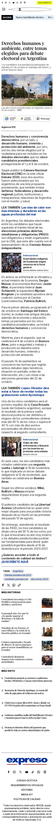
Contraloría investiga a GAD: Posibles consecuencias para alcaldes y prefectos (16, 602)
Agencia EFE (8, 127)
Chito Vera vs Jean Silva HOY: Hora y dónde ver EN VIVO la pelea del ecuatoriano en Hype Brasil (28, 704)
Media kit (27, 794)
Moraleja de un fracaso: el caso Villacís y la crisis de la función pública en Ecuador (16, 630)
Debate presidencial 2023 (18, 575)
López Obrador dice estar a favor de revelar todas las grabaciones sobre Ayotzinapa (25, 391)
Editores (27, 790)
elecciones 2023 (39, 579)
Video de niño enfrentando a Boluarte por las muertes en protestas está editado (36, 447)
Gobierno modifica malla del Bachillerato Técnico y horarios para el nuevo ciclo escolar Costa (28, 716)
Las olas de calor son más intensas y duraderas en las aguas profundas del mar (26, 211)
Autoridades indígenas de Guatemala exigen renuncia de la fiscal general (35, 263)
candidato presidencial (16, 579)
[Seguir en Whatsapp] (42, 119)
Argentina (18, 571)
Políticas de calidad (27, 799)
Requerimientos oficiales (27, 785)
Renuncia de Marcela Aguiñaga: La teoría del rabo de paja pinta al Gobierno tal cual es (26, 691)
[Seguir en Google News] (10, 119)
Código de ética (27, 780)
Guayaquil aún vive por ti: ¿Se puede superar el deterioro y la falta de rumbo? (15, 617)
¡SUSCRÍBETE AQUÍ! (14, 562)
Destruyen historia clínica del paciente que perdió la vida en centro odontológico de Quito (27, 729)
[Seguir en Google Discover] (26, 119)
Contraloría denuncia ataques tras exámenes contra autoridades (16, 659)
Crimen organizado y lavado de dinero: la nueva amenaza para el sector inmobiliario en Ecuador (16, 646)
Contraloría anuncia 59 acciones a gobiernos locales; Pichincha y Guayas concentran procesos (28, 679)
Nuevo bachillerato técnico (30, 17)
